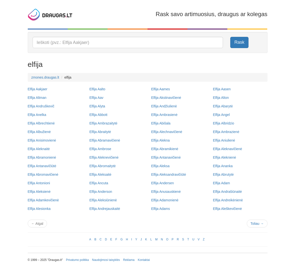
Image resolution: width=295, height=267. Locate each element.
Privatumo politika (77, 260)
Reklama (129, 260)
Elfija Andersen (162, 183)
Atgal (37, 224)
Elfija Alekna (160, 140)
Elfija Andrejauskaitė (104, 209)
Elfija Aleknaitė (39, 149)
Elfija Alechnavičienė (166, 132)
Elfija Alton (221, 98)
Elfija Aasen (222, 89)
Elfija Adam (221, 183)
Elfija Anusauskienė (166, 192)
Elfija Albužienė (39, 132)
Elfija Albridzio (223, 123)
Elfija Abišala (160, 123)
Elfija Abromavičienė (43, 174)
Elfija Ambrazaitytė (103, 123)
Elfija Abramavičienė (104, 140)
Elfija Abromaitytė (102, 166)
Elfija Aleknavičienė (227, 149)
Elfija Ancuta (98, 183)
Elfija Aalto (97, 89)
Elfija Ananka (223, 166)
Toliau (257, 224)
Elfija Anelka (37, 115)
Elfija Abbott (98, 115)
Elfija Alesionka (39, 209)
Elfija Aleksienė (39, 192)
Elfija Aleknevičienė (104, 157)
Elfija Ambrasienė (164, 115)
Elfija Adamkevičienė (43, 200)
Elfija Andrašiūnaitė (227, 192)
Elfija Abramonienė (42, 157)
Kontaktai (144, 260)
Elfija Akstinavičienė (166, 98)
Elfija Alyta (97, 106)
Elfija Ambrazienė (226, 132)
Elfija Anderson (100, 192)
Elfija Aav (96, 98)
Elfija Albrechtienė (41, 123)
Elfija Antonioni (39, 183)
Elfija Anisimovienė (42, 140)
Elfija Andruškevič (41, 106)
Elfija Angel (221, 115)
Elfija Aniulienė (224, 140)
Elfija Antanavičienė (166, 157)
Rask (239, 42)
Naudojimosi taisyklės (106, 260)
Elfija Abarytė (223, 106)
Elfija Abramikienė (164, 149)
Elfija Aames (160, 89)
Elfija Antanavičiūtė (42, 166)
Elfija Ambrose (100, 149)
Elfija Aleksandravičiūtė (168, 174)
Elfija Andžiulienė (164, 106)
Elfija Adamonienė (164, 200)
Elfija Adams (160, 209)
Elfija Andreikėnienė (228, 200)
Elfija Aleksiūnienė (103, 200)
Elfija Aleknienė (224, 157)
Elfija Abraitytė (100, 132)
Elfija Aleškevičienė (227, 209)
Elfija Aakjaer (37, 89)
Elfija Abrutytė (223, 174)
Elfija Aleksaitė (100, 174)
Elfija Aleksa (160, 166)
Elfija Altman (37, 98)
